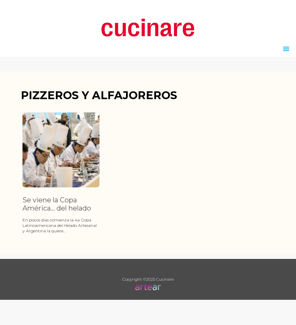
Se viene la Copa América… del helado (56, 204)
